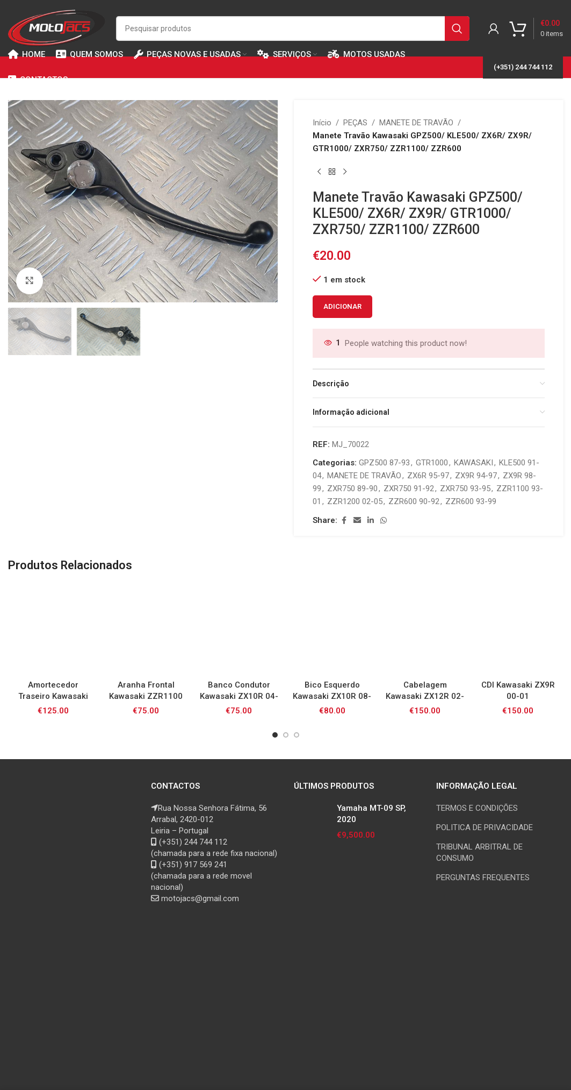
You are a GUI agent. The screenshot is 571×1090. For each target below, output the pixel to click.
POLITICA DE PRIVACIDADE (484, 827)
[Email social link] (357, 520)
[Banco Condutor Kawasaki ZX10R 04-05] (239, 629)
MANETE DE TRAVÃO (416, 123)
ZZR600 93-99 (470, 501)
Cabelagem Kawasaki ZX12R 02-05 (425, 696)
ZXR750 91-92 (409, 488)
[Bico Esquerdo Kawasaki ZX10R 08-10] (332, 629)
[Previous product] (319, 172)
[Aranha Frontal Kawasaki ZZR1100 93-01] (146, 629)
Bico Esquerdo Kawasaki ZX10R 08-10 (332, 696)
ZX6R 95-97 (428, 475)
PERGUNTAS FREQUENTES (483, 877)
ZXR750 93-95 (465, 488)
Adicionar (342, 306)
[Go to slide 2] (285, 735)
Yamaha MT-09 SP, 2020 (371, 813)
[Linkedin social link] (370, 520)
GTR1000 (432, 463)
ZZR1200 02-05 (354, 501)
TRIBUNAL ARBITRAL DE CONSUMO (479, 852)
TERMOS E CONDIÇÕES (477, 808)
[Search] (292, 28)
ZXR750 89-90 (352, 488)
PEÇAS (355, 123)
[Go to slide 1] (275, 735)
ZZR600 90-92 (413, 501)
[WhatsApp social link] (383, 520)
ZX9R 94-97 (476, 475)
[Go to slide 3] (296, 735)
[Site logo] (56, 27)
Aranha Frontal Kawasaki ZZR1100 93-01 (146, 696)
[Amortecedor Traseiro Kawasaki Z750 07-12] (53, 629)
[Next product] (344, 172)
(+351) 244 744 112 (523, 67)
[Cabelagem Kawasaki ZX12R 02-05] (425, 629)
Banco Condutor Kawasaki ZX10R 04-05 (239, 696)
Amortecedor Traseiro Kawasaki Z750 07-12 (53, 696)
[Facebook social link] (343, 520)
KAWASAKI (473, 463)
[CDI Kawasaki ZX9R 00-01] (518, 629)
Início (322, 123)
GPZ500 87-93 (384, 463)
